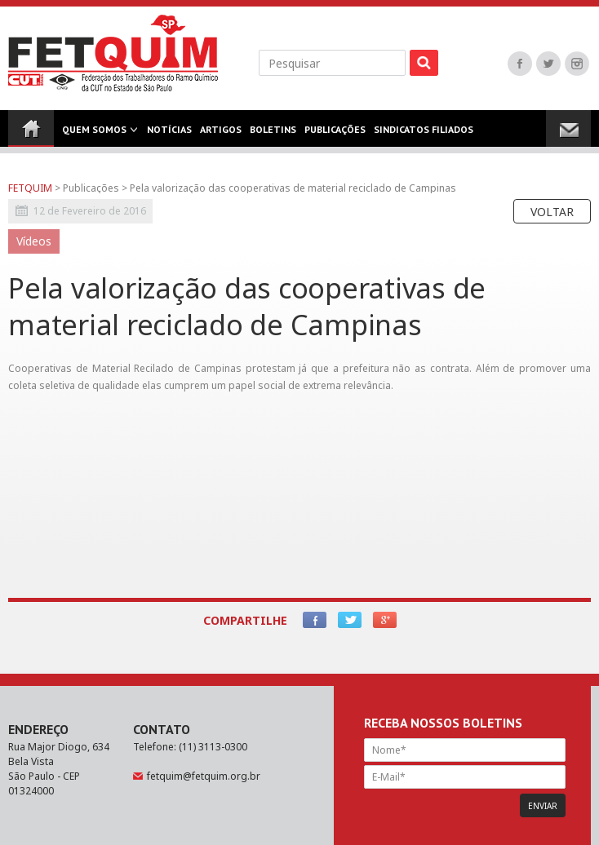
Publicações (335, 135)
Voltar (552, 211)
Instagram (577, 63)
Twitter (548, 63)
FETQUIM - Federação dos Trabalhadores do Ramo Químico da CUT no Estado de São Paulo (113, 53)
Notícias (169, 135)
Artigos (221, 135)
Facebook (520, 63)
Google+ (385, 620)
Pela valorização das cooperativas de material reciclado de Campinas (293, 188)
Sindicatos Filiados (423, 135)
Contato (31, 172)
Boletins (273, 135)
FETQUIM (30, 188)
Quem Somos (94, 135)
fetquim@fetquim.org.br (203, 776)
